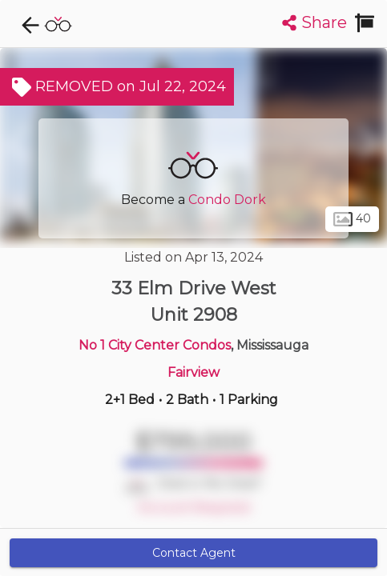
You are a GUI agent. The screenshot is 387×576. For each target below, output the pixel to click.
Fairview (193, 372)
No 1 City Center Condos (155, 345)
